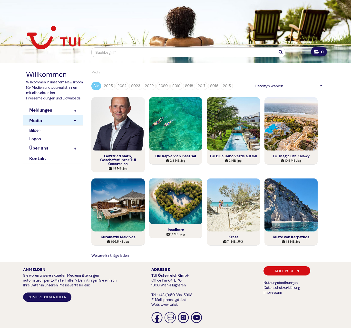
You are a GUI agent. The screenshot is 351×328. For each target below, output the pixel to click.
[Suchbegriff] (188, 52)
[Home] (53, 38)
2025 (108, 86)
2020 (163, 86)
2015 (227, 86)
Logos (35, 139)
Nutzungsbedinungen (280, 283)
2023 (135, 86)
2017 (201, 86)
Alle (96, 86)
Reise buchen (287, 271)
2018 (189, 86)
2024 (122, 86)
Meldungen (52, 110)
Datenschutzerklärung (281, 287)
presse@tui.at (174, 300)
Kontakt (37, 158)
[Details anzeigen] (118, 168)
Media (52, 120)
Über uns (52, 148)
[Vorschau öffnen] (118, 124)
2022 (149, 86)
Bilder (34, 130)
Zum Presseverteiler (47, 297)
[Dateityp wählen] (286, 85)
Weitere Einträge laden (110, 255)
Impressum (272, 292)
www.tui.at (169, 304)
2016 (214, 86)
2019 (176, 86)
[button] (319, 51)
